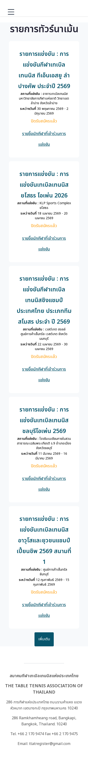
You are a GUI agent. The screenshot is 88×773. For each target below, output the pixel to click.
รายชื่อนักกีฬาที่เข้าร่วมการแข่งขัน (44, 139)
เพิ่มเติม (44, 639)
